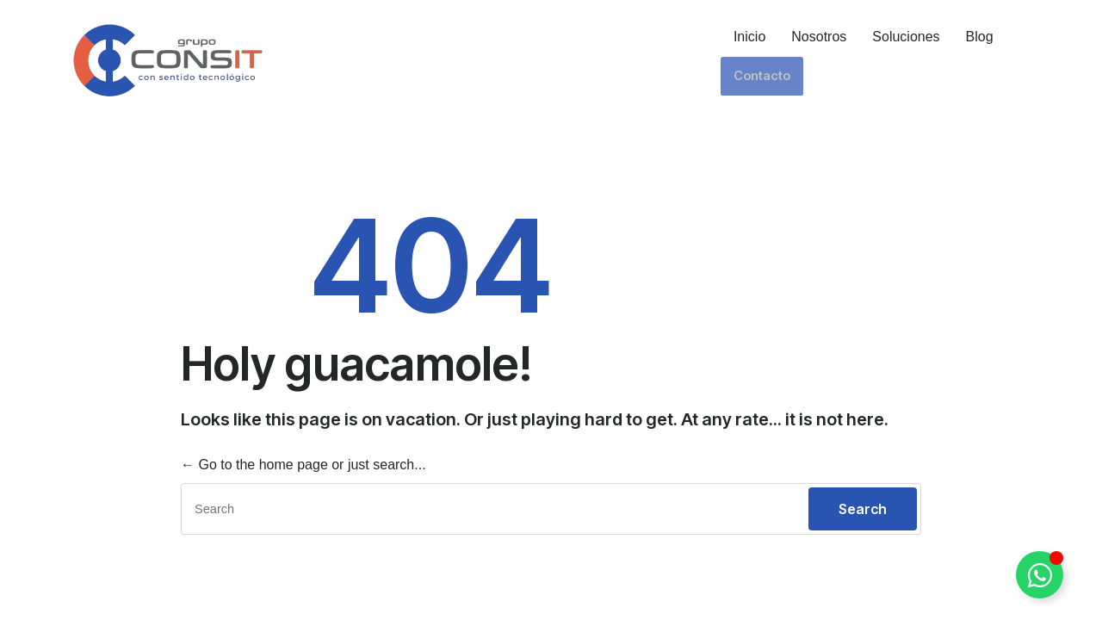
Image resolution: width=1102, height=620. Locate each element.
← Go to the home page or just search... (303, 464)
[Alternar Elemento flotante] (1039, 574)
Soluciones (904, 36)
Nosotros (817, 36)
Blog (978, 36)
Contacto (1045, 36)
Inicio (748, 36)
